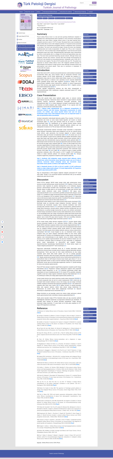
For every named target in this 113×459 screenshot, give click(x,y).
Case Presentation (88, 40)
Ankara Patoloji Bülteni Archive (25, 49)
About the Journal (29, 11)
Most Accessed (22, 42)
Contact (91, 11)
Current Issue (21, 33)
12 (54, 86)
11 (70, 85)
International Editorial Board (50, 11)
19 (78, 274)
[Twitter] (2, 227)
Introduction (87, 37)
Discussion (86, 44)
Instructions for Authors (66, 11)
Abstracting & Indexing (80, 11)
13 (65, 199)
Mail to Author (69, 18)
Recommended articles (59, 18)
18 (70, 218)
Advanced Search (92, 4)
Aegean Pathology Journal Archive (26, 45)
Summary (86, 34)
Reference (86, 47)
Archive (20, 39)
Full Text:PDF (51, 18)
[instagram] (2, 237)
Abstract (39, 18)
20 (49, 232)
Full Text (45, 18)
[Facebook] (2, 222)
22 (72, 275)
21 (65, 245)
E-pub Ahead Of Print (23, 36)
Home (21, 11)
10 (69, 81)
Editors (39, 11)
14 (55, 206)
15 (68, 218)
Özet (39, 312)
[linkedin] (2, 242)
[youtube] (2, 232)
